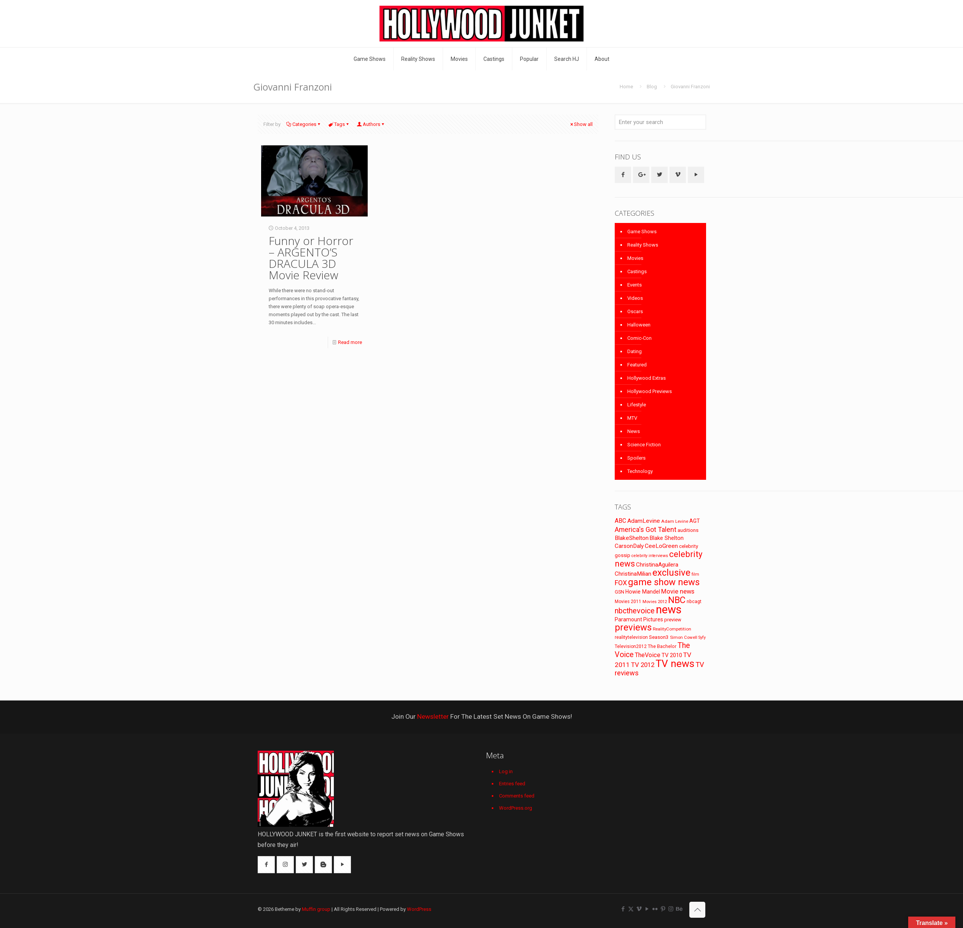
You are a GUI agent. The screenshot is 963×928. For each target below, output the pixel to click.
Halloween (639, 325)
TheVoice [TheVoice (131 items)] (647, 655)
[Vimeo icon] (639, 909)
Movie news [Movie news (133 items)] (677, 591)
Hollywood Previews (649, 391)
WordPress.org (515, 808)
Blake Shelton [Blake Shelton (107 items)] (667, 538)
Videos (635, 298)
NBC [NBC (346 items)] (677, 600)
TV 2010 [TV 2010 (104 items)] (672, 655)
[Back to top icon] (697, 910)
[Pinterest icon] (663, 909)
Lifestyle (636, 404)
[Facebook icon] (623, 909)
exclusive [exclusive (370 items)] (671, 572)
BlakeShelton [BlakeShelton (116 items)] (632, 538)
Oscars (635, 311)
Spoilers (636, 458)
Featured (637, 365)
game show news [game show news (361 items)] (664, 582)
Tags (339, 124)
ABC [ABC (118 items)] (620, 520)
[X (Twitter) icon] (631, 909)
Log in (506, 771)
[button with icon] (623, 175)
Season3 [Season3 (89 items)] (659, 637)
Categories (303, 124)
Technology (640, 471)
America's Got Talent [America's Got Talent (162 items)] (645, 529)
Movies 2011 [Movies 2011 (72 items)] (628, 601)
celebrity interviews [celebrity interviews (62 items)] (649, 555)
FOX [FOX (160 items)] (621, 583)
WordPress (419, 909)
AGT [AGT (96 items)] (694, 521)
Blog (652, 86)
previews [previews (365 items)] (633, 627)
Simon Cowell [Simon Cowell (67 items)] (683, 637)
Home (626, 86)
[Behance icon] (679, 909)
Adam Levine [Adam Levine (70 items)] (674, 521)
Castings (637, 271)
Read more (350, 342)
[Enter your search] (660, 122)
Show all (581, 124)
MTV (632, 418)
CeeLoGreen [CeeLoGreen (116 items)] (661, 546)
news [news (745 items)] (669, 609)
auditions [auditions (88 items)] (688, 530)
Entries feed (512, 783)
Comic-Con (639, 338)
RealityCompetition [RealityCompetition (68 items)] (672, 629)
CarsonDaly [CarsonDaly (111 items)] (629, 546)
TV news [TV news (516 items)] (674, 663)
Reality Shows (642, 245)
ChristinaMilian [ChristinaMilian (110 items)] (633, 573)
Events (634, 285)
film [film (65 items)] (695, 574)
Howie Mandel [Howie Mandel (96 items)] (642, 592)
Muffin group (316, 909)
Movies (635, 258)
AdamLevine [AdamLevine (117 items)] (643, 520)
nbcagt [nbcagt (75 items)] (694, 601)
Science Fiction (644, 444)
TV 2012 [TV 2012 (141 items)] (642, 665)
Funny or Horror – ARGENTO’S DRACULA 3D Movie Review (311, 258)
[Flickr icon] (655, 909)
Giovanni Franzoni (690, 86)
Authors (371, 124)
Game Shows (642, 231)
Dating (634, 351)
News (633, 431)
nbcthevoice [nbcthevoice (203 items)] (635, 610)
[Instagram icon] (671, 909)
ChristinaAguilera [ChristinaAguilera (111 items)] (657, 564)
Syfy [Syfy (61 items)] (702, 637)
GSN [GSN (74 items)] (619, 592)
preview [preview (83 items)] (672, 619)
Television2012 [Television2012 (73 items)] (631, 646)
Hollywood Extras (646, 378)
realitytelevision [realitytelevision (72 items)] (631, 637)
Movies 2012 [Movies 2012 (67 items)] (655, 601)
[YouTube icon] (647, 909)
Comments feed (516, 796)
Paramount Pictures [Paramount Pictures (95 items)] (639, 619)
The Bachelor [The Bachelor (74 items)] (662, 646)
